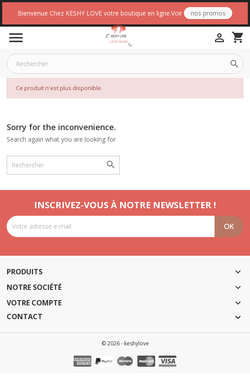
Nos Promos (208, 13)
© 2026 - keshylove (125, 350)
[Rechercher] (125, 70)
